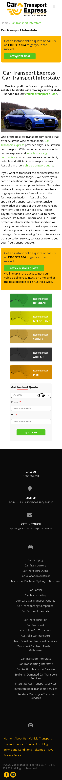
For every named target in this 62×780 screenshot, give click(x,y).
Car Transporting (35, 595)
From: (15, 402)
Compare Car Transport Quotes (35, 600)
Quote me (31, 432)
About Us (20, 738)
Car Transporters (35, 565)
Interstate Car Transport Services (36, 683)
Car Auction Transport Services (36, 669)
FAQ (50, 749)
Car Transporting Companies (35, 606)
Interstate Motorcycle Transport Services (36, 696)
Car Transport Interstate (36, 658)
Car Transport (35, 625)
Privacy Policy (12, 755)
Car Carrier (35, 590)
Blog (45, 744)
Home (4, 23)
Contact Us (33, 744)
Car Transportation (35, 620)
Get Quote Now (20, 56)
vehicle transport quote (41, 94)
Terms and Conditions (18, 749)
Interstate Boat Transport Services (35, 689)
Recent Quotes (13, 744)
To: (13, 415)
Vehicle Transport (40, 738)
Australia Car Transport (35, 635)
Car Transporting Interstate (36, 664)
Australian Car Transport (35, 630)
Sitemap (40, 749)
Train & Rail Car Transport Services (35, 641)
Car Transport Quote (35, 571)
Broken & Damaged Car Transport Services (36, 676)
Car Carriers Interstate (35, 611)
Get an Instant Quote (24, 268)
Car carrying (35, 560)
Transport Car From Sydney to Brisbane (35, 581)
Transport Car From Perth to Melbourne (35, 648)
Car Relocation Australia (35, 576)
